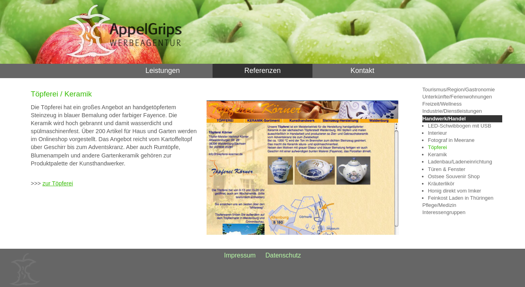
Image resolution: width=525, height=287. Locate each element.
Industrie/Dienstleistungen (452, 111)
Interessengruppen (443, 212)
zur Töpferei (57, 183)
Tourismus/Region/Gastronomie (458, 89)
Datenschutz (283, 255)
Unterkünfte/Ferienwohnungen (457, 97)
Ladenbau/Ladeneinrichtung (460, 162)
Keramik (437, 154)
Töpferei (437, 147)
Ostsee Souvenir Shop (454, 176)
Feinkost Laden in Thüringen (460, 198)
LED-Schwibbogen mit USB (459, 126)
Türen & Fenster (446, 169)
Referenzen (263, 71)
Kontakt (362, 71)
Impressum (240, 255)
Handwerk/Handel (444, 119)
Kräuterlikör (441, 184)
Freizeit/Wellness (441, 104)
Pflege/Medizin (439, 205)
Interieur (437, 133)
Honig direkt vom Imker (454, 191)
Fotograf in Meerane (451, 140)
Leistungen (162, 71)
